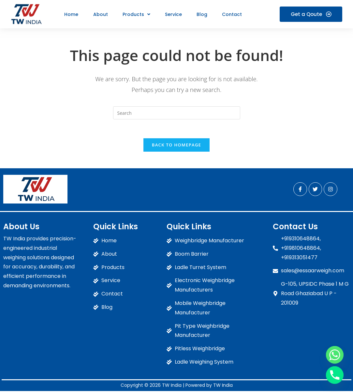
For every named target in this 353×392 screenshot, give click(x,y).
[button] (135, 14)
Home (71, 14)
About (100, 14)
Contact (230, 14)
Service (172, 14)
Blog (200, 14)
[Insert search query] (176, 112)
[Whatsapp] (335, 355)
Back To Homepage (176, 146)
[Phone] (335, 375)
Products (135, 14)
